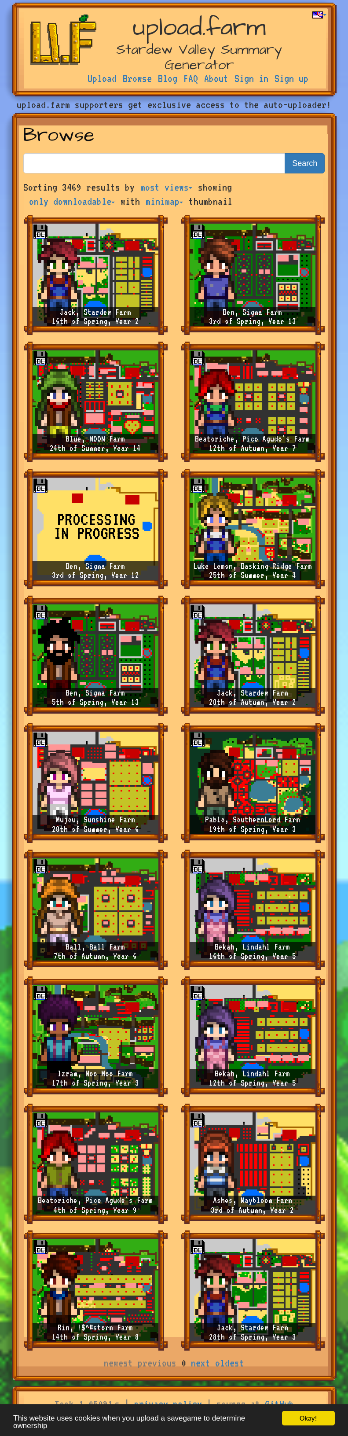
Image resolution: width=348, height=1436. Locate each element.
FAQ (190, 78)
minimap (164, 201)
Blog (167, 78)
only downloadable (72, 201)
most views (166, 187)
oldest (229, 1363)
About (216, 78)
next (200, 1363)
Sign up (291, 78)
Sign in (251, 78)
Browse (137, 78)
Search (304, 163)
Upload (102, 78)
